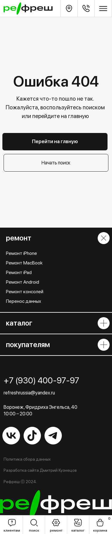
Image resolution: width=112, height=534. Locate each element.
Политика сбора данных (27, 459)
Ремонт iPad (19, 272)
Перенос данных (23, 301)
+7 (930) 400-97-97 (41, 380)
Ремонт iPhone (21, 253)
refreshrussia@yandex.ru (29, 393)
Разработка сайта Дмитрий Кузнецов (40, 470)
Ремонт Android (22, 282)
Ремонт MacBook (24, 263)
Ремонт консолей (24, 291)
